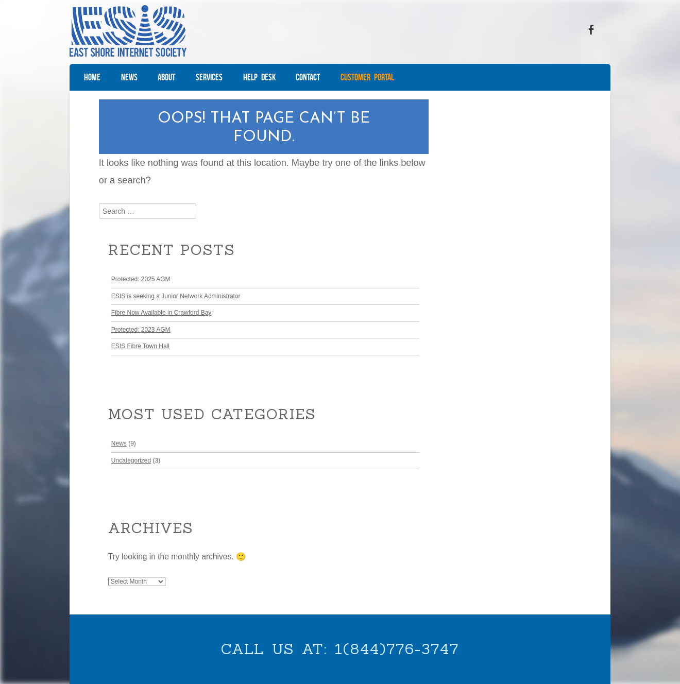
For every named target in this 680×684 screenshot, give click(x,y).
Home (92, 77)
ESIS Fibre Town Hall (140, 346)
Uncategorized (131, 460)
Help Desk (259, 77)
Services (209, 77)
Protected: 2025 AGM (141, 279)
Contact (308, 77)
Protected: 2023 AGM (141, 329)
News (129, 77)
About (166, 77)
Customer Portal (367, 77)
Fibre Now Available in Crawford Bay (161, 312)
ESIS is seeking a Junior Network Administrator (176, 296)
